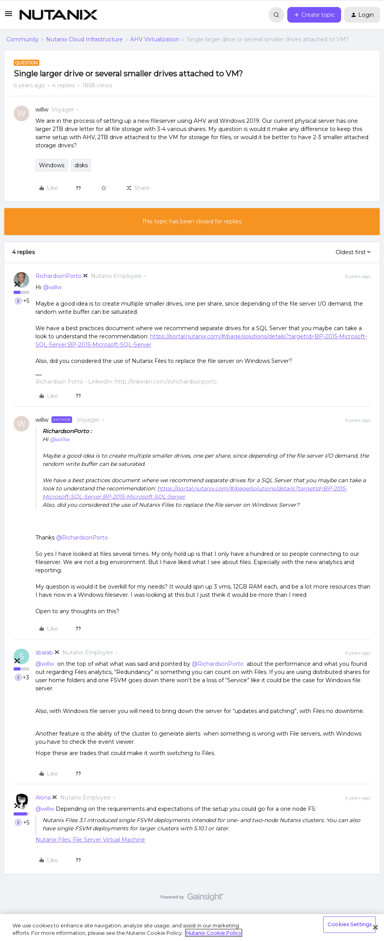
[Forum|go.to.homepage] (58, 15)
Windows (51, 165)
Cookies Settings (349, 925)
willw (41, 109)
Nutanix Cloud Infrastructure (84, 39)
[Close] (375, 927)
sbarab (44, 652)
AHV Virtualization (154, 39)
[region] (192, 927)
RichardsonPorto (58, 275)
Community (22, 39)
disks (81, 165)
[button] (8, 16)
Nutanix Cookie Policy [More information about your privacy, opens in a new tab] (213, 933)
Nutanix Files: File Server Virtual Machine (90, 839)
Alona (43, 797)
